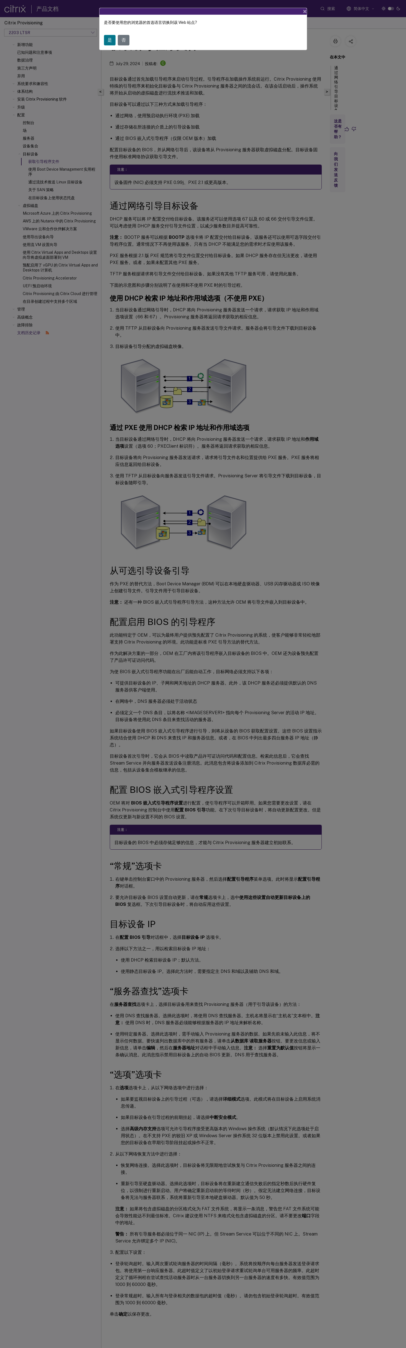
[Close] (304, 11)
